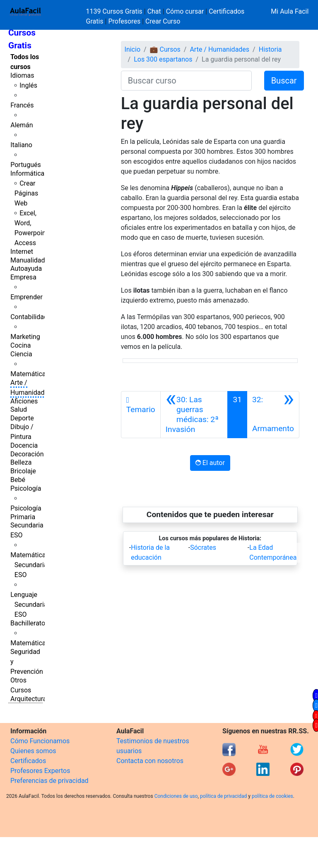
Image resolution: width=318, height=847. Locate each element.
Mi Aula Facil (289, 11)
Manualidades (31, 260)
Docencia (24, 445)
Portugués (25, 165)
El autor (210, 463)
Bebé (17, 480)
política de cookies (272, 796)
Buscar (284, 81)
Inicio (132, 49)
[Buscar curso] (186, 81)
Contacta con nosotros (149, 761)
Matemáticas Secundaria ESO (29, 565)
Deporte (22, 418)
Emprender (26, 297)
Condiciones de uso (176, 796)
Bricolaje (23, 471)
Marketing (25, 337)
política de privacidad (223, 796)
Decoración (27, 454)
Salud (18, 409)
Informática (27, 173)
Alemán (21, 125)
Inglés (28, 85)
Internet (21, 251)
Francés (22, 105)
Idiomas (22, 75)
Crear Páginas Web (26, 193)
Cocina (20, 345)
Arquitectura (28, 699)
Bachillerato (27, 623)
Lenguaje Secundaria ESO (28, 604)
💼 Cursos (165, 49)
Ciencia (21, 354)
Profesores (124, 21)
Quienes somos (33, 751)
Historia (270, 49)
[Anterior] (194, 414)
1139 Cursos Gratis (115, 11)
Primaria (22, 517)
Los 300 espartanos (163, 59)
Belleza (20, 462)
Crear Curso (162, 21)
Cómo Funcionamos (40, 741)
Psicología (25, 488)
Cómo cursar (185, 11)
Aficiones (24, 401)
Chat (154, 11)
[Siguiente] (273, 414)
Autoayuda (26, 268)
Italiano (21, 145)
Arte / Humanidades (219, 49)
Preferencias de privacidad (49, 781)
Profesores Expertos (40, 771)
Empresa (23, 277)
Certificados (28, 761)
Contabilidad (29, 317)
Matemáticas (29, 374)
